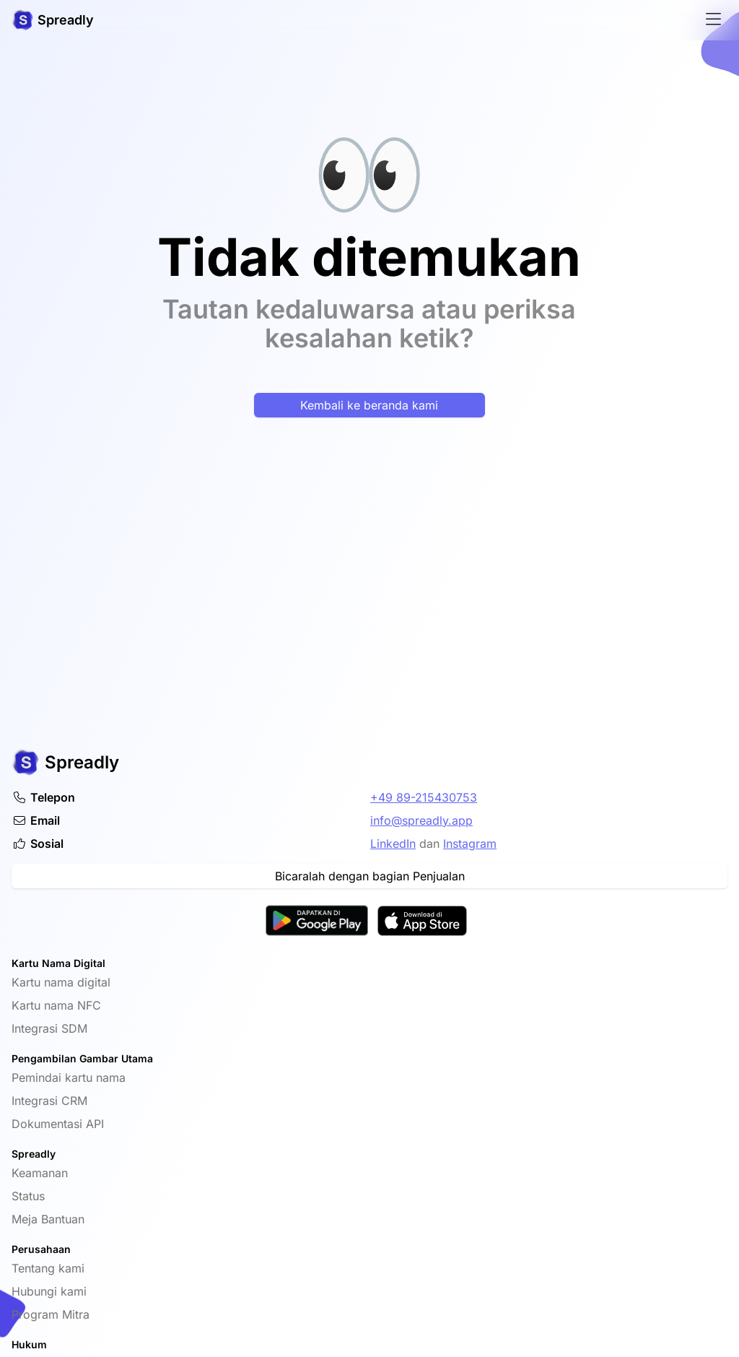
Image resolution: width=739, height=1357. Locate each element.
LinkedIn (393, 843)
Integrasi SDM (49, 1028)
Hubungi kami (49, 1291)
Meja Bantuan (48, 1219)
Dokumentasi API (58, 1124)
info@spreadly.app (421, 820)
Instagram (470, 843)
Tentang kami (48, 1268)
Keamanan (40, 1173)
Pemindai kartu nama (69, 1077)
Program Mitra (50, 1314)
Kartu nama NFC (56, 1005)
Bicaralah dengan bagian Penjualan (370, 876)
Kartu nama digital (61, 982)
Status (28, 1196)
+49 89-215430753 (423, 797)
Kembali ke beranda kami (369, 405)
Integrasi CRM (49, 1100)
